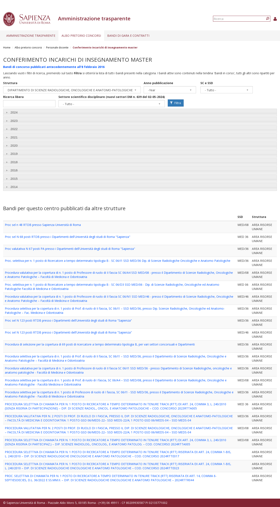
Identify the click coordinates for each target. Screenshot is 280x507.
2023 (14, 121)
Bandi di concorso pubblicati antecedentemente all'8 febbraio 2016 (54, 67)
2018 (14, 162)
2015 (14, 178)
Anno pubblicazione (158, 83)
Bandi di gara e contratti (128, 36)
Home (6, 47)
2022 (14, 129)
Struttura (10, 83)
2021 (14, 137)
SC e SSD (206, 83)
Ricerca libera (13, 97)
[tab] (140, 112)
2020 (14, 145)
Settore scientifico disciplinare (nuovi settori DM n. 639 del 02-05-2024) (111, 97)
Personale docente (57, 47)
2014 (14, 187)
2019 (14, 153)
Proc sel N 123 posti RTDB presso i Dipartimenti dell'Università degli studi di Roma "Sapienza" (68, 320)
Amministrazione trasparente (30, 36)
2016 (14, 170)
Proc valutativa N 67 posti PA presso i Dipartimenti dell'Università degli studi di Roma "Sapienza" (70, 249)
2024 (14, 112)
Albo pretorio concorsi (81, 36)
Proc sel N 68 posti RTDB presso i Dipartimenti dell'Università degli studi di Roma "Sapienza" (67, 237)
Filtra (175, 103)
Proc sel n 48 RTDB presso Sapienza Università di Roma (43, 225)
